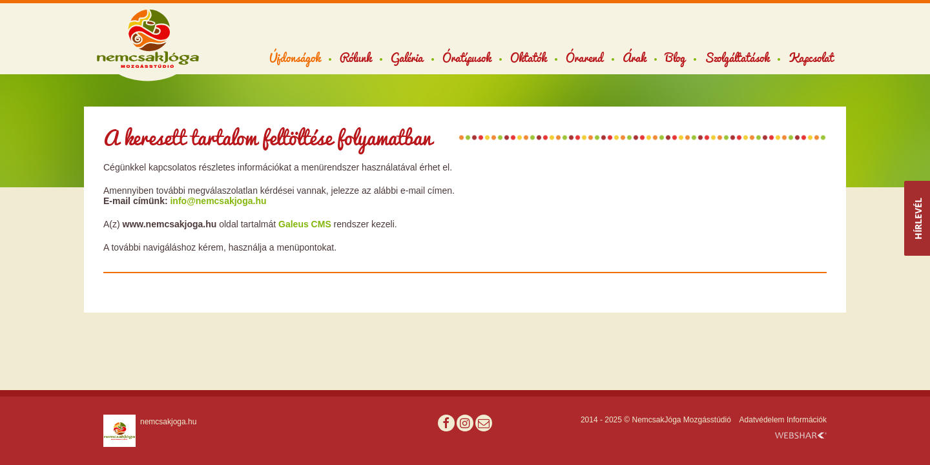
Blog (675, 57)
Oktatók (528, 57)
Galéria (407, 57)
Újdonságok (294, 57)
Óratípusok (466, 57)
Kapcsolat (811, 57)
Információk (807, 419)
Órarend (584, 57)
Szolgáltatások (737, 57)
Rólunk (355, 57)
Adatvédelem (762, 419)
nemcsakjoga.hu (168, 421)
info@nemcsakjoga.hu (218, 201)
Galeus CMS (304, 224)
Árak (634, 57)
